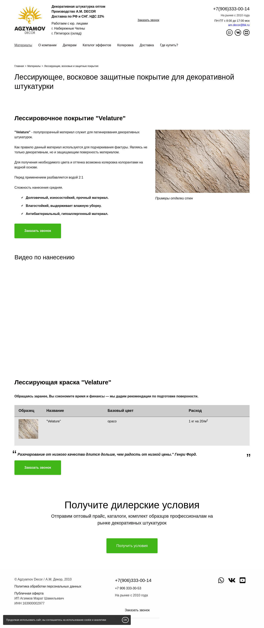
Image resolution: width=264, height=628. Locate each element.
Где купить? (169, 45)
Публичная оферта (29, 593)
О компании (47, 45)
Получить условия (132, 546)
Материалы (23, 45)
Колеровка (125, 45)
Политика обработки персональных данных (47, 586)
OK (125, 619)
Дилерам (70, 45)
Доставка (147, 45)
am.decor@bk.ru (239, 25)
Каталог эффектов (97, 45)
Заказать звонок (148, 20)
